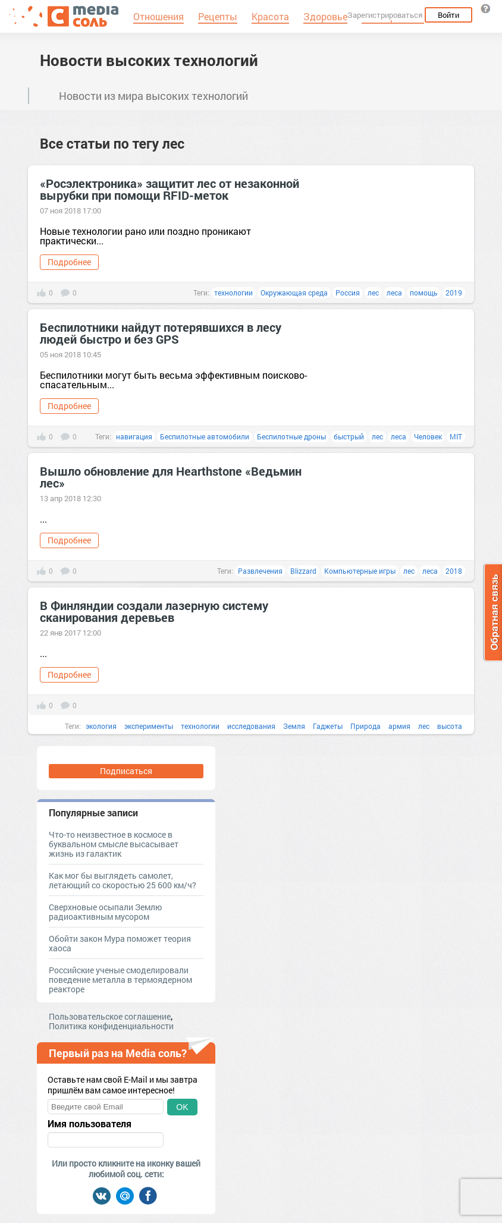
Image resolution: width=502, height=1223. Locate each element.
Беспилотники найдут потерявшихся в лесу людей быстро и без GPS (160, 333)
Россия (347, 292)
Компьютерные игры (360, 571)
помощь (424, 292)
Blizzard (303, 571)
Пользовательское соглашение (110, 1016)
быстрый (349, 436)
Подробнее (69, 262)
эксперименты (148, 726)
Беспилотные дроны (291, 436)
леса (394, 292)
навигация (134, 436)
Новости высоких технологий (149, 60)
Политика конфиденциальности (111, 1026)
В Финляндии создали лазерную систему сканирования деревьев (154, 611)
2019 (453, 292)
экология (101, 726)
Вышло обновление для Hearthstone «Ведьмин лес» (171, 477)
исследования (251, 726)
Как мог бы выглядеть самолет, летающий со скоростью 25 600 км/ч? (122, 880)
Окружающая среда (294, 292)
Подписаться (126, 770)
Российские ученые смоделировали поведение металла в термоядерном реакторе (120, 979)
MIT (456, 436)
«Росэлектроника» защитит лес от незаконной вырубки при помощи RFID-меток (169, 189)
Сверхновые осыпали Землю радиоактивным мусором (105, 911)
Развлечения (260, 571)
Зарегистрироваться (384, 15)
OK (182, 1107)
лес (373, 292)
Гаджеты (328, 726)
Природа (365, 726)
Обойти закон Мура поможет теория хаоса (120, 943)
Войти (448, 15)
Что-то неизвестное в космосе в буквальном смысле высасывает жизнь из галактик (113, 844)
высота (449, 726)
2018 (453, 571)
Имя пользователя (89, 1123)
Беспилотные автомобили (204, 436)
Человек (428, 436)
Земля (294, 726)
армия (399, 726)
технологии (233, 292)
